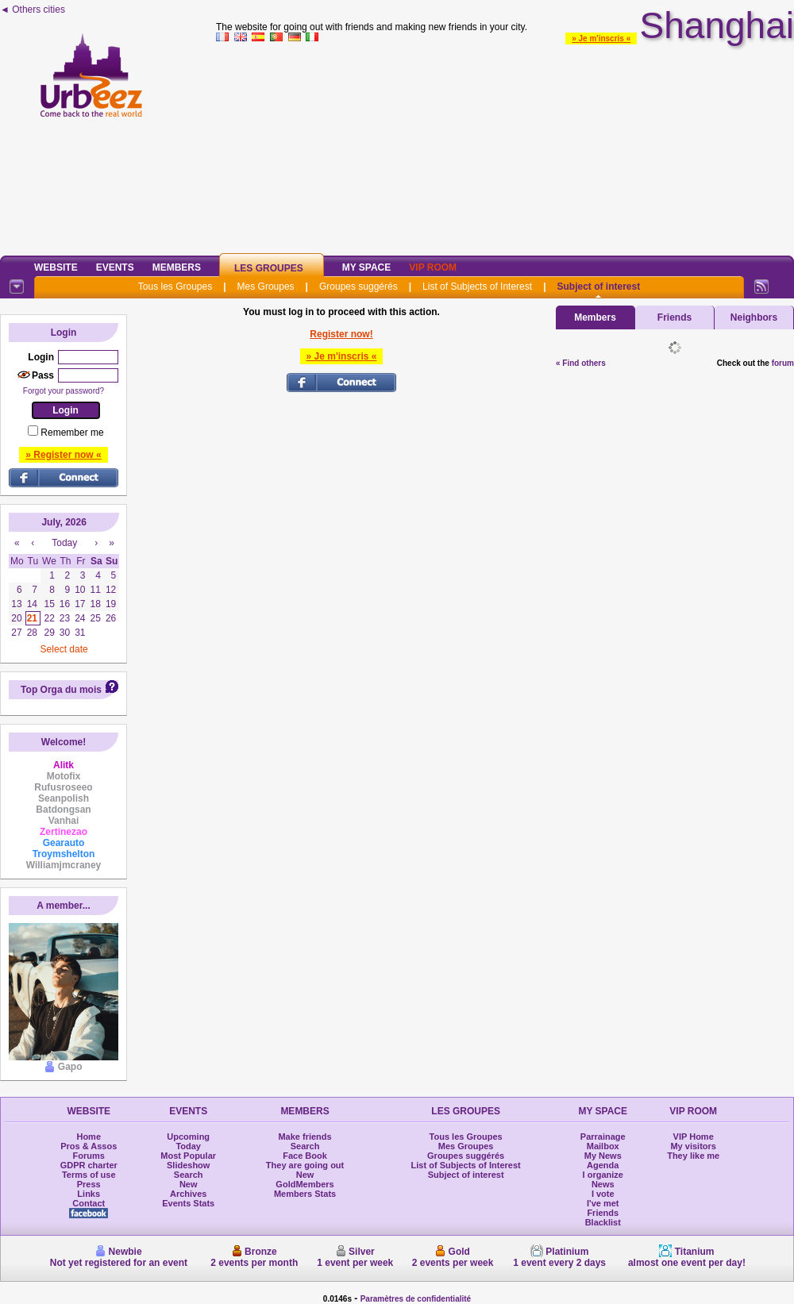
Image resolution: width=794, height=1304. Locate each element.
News (603, 1184)
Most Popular (188, 1155)
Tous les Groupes (175, 286)
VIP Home (693, 1136)
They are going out (305, 1165)
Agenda (603, 1165)
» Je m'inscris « (601, 38)
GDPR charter (89, 1165)
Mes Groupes (266, 286)
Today (188, 1146)
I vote (603, 1193)
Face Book (305, 1155)
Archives (188, 1193)
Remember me (71, 432)
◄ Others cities (32, 9)
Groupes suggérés (358, 286)
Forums (89, 1155)
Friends (674, 317)
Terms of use (89, 1174)
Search (188, 1174)
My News (603, 1155)
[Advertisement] (505, 146)
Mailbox (603, 1146)
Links (88, 1193)
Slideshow (188, 1165)
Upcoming (188, 1136)
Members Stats (305, 1193)
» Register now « (63, 454)
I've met (603, 1203)
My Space (366, 267)
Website (56, 267)
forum (783, 363)
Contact (88, 1203)
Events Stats (188, 1203)
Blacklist (603, 1222)
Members (176, 267)
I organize (603, 1174)
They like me (693, 1155)
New (188, 1184)
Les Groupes (268, 268)
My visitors (692, 1146)
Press (89, 1184)
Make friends (304, 1136)
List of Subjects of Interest (477, 286)
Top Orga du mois (61, 689)
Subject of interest (598, 286)
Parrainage (603, 1136)
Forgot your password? (63, 391)
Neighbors (753, 317)
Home (88, 1136)
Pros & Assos (88, 1146)
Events (115, 267)
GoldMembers (304, 1184)
